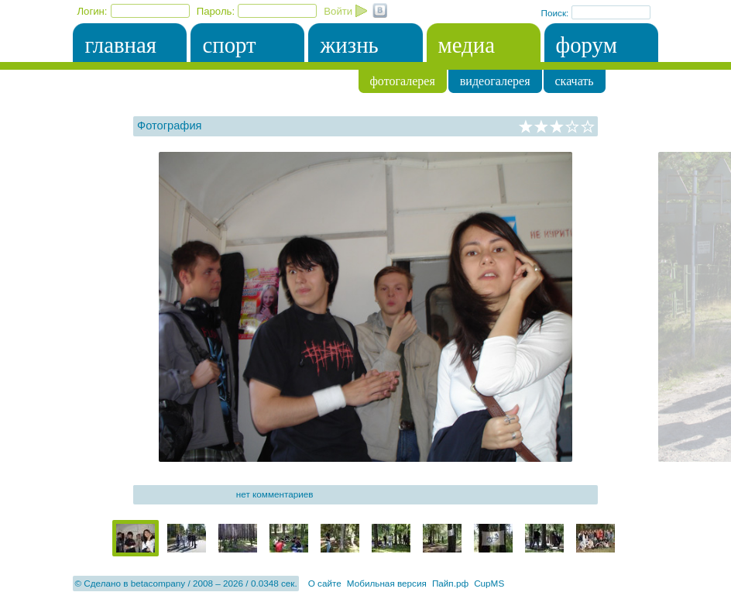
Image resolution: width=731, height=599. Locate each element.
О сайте (324, 583)
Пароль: (216, 11)
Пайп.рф (450, 583)
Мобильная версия (387, 583)
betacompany (158, 583)
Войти (338, 11)
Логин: (92, 11)
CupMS (489, 583)
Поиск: (556, 13)
